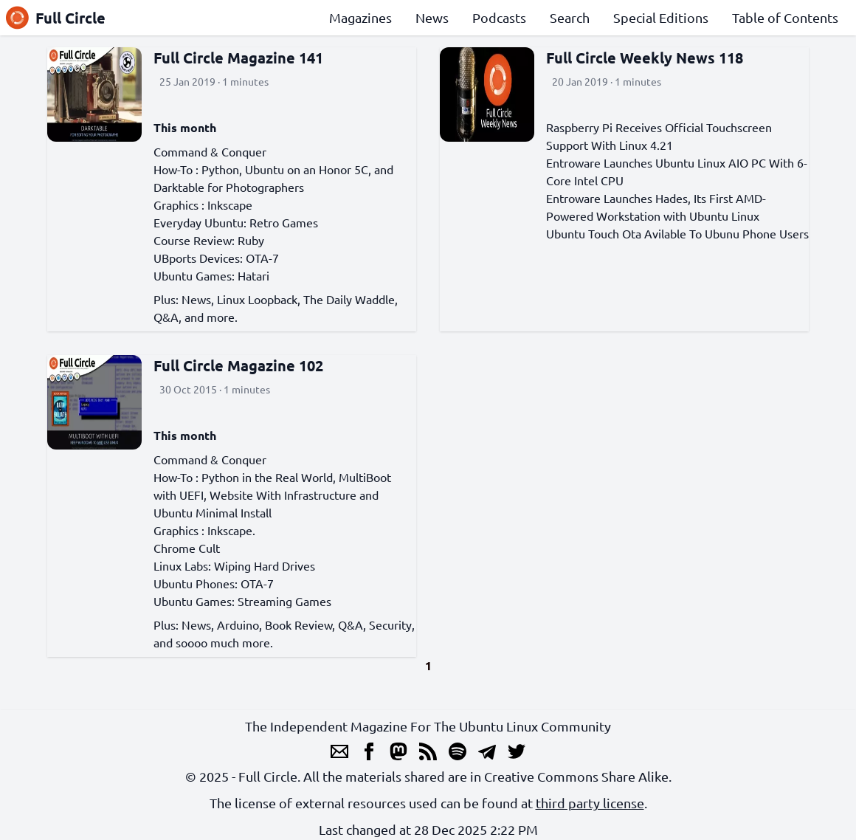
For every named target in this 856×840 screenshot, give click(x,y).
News (432, 17)
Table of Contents (785, 17)
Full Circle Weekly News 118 (644, 57)
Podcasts (499, 17)
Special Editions (660, 17)
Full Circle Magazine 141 (238, 57)
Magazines (360, 17)
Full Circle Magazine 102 (238, 365)
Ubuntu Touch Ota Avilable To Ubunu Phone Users (677, 233)
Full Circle (56, 18)
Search (570, 17)
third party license (590, 802)
